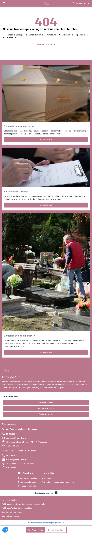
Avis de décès (47, 478)
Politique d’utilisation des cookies (17, 508)
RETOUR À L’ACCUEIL (46, 44)
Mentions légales (9, 500)
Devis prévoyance (46, 408)
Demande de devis (56, 530)
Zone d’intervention (10, 516)
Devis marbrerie (46, 414)
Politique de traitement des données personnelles (24, 504)
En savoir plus (46, 140)
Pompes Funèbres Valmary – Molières (19, 450)
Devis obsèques (46, 402)
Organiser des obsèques (28, 478)
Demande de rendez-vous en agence (57, 482)
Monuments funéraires (28, 482)
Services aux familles (27, 486)
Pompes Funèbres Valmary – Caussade (19, 429)
